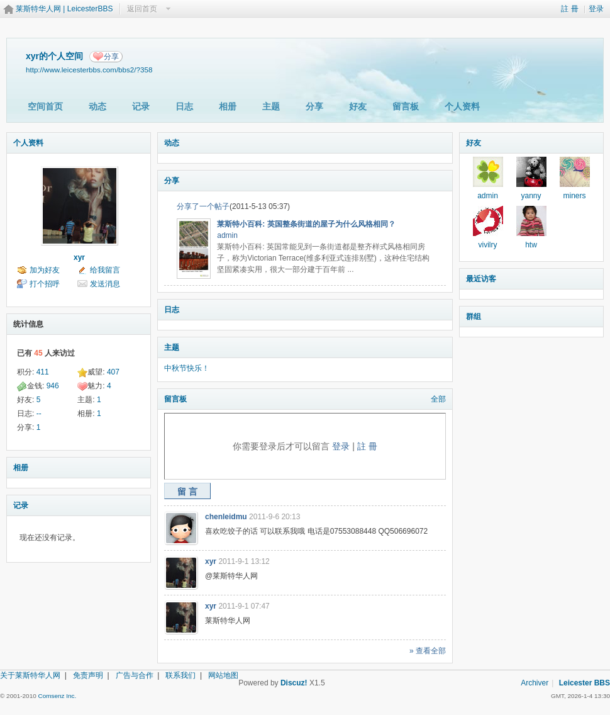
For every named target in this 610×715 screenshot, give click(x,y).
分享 (111, 56)
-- (39, 413)
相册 (227, 106)
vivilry (488, 244)
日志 (184, 106)
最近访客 (481, 278)
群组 (473, 316)
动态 (97, 106)
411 (42, 372)
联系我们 (180, 675)
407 (113, 372)
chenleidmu (226, 516)
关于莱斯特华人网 (30, 675)
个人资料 (462, 106)
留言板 (405, 106)
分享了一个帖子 (203, 206)
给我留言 (105, 270)
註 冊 (569, 8)
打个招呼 (45, 283)
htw (531, 244)
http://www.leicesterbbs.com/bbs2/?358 (89, 69)
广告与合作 (134, 675)
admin (227, 235)
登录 (596, 8)
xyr (79, 257)
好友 (358, 106)
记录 (141, 106)
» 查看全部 (427, 650)
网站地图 (223, 675)
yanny (531, 195)
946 (53, 385)
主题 (271, 106)
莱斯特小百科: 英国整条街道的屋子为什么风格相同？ (306, 224)
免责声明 (88, 675)
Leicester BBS (584, 682)
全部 (438, 399)
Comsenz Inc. (57, 695)
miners (574, 195)
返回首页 (142, 8)
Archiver (534, 682)
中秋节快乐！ (186, 368)
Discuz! (294, 682)
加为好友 (45, 270)
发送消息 (105, 283)
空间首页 (45, 106)
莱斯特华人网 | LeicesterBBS (64, 8)
